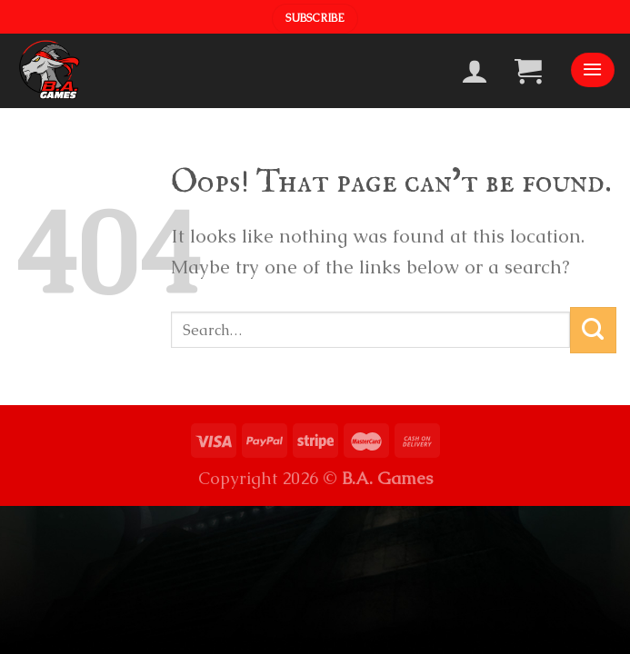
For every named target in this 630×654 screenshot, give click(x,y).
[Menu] (593, 70)
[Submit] (593, 330)
